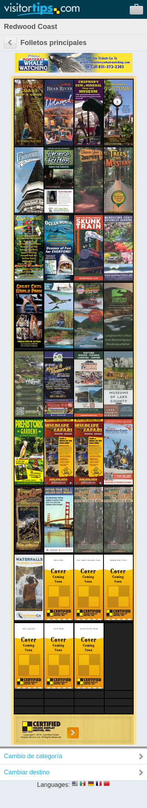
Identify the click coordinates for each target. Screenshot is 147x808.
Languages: (53, 784)
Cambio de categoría (33, 756)
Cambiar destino (27, 772)
